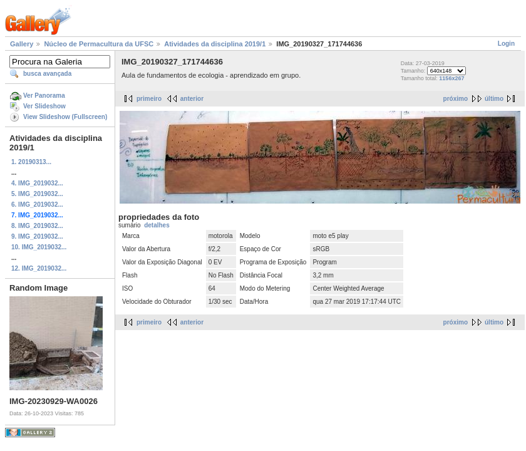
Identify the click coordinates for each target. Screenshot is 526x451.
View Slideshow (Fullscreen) (65, 116)
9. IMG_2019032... (37, 236)
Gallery (21, 44)
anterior (192, 98)
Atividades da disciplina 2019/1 (215, 44)
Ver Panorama (44, 95)
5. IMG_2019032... (37, 193)
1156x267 (451, 78)
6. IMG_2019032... (37, 204)
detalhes (157, 225)
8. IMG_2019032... (37, 225)
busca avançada (47, 73)
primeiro (149, 98)
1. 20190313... (31, 161)
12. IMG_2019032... (38, 268)
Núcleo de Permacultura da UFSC (98, 44)
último (494, 98)
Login (506, 43)
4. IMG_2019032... (37, 183)
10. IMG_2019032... (38, 247)
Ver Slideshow (44, 106)
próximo (455, 98)
